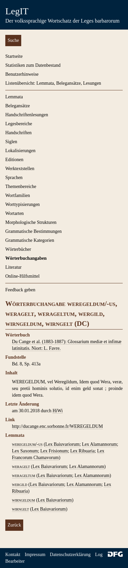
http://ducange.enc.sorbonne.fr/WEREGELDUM (57, 426)
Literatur (13, 267)
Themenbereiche (20, 186)
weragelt (21, 466)
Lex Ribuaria (82, 450)
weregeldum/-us (27, 444)
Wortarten (14, 213)
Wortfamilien (17, 195)
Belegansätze (17, 105)
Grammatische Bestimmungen (33, 231)
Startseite (14, 56)
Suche (13, 40)
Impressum (35, 554)
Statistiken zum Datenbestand (32, 65)
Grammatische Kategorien (29, 240)
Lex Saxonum (25, 450)
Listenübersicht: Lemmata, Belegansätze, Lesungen (53, 83)
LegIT (17, 11)
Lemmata (14, 96)
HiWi (57, 410)
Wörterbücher (18, 249)
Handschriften (18, 132)
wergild (19, 484)
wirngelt (20, 509)
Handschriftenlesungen (26, 114)
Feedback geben (20, 289)
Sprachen (14, 177)
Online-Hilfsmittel (22, 276)
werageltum (23, 475)
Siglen (11, 141)
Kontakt (12, 554)
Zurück (14, 524)
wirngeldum (23, 500)
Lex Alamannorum (99, 444)
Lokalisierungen (20, 150)
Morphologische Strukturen (30, 222)
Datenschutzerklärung (70, 554)
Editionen (14, 159)
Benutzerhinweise (21, 74)
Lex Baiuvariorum (62, 444)
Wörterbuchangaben (25, 258)
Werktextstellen (19, 168)
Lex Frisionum (54, 450)
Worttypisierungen (22, 204)
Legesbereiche (18, 123)
